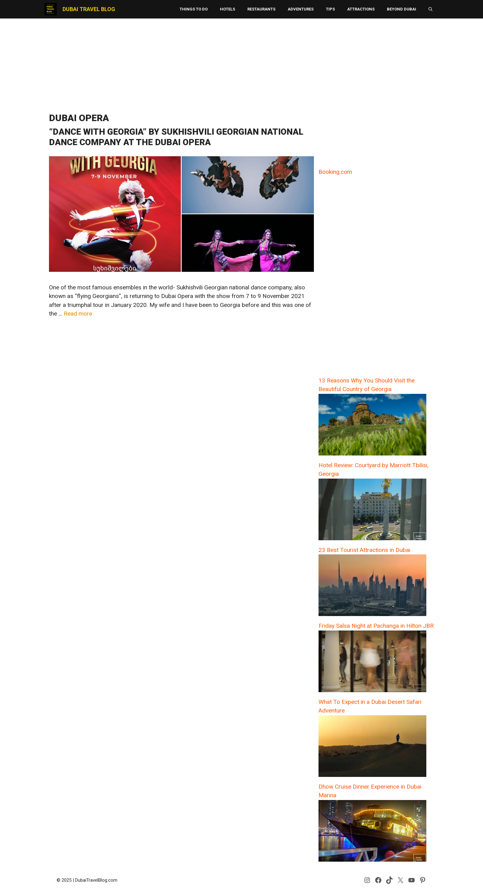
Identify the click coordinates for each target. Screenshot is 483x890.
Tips (330, 9)
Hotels (227, 9)
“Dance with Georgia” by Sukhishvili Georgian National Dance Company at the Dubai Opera (176, 137)
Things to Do (194, 9)
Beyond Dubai (401, 9)
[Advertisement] (241, 63)
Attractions (361, 9)
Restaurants (261, 9)
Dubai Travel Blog (89, 9)
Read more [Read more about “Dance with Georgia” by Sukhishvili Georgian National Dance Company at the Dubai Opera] (78, 313)
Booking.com (335, 171)
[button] (430, 9)
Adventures (301, 9)
